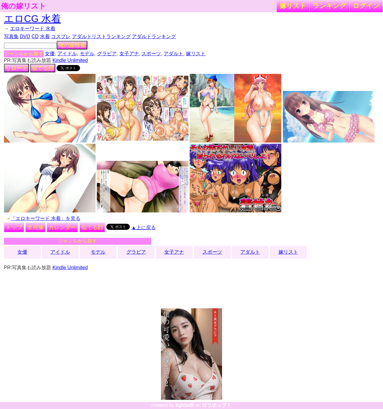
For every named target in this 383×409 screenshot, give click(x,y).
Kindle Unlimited (70, 60)
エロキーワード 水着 (32, 28)
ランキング (329, 5)
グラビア (107, 53)
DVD (25, 36)
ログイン (366, 5)
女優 (50, 53)
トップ (14, 227)
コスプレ (61, 36)
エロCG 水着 (32, 18)
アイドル (67, 53)
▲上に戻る (143, 227)
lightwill (185, 405)
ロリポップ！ (216, 405)
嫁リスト (293, 5)
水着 (45, 36)
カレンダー (62, 227)
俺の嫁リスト (23, 6)
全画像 (35, 227)
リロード (16, 68)
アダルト (173, 53)
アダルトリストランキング (101, 36)
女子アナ (129, 53)
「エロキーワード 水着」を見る (45, 218)
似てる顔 (43, 68)
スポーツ (151, 53)
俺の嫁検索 (72, 45)
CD (34, 36)
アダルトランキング (154, 36)
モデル (87, 53)
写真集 (11, 36)
